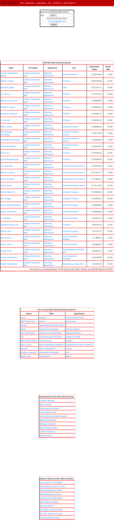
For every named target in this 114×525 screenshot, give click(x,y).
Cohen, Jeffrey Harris (48, 412)
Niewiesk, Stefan (7, 88)
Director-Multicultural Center (51, 490)
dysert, (23, 317)
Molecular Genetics (73, 333)
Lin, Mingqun (6, 218)
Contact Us (57, 3)
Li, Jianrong (5, 120)
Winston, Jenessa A (28, 352)
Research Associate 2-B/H (73, 264)
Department (29, 3)
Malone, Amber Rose (48, 420)
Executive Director (47, 506)
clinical (42, 321)
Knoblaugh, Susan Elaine (10, 140)
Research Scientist (70, 218)
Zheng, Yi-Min (6, 251)
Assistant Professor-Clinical (74, 166)
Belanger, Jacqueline (48, 424)
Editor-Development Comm (50, 494)
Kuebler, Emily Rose (47, 432)
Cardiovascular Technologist (51, 483)
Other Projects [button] (69, 3)
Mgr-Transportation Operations (51, 345)
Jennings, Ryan (7, 166)
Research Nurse (45, 341)
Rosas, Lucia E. (7, 244)
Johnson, (24, 348)
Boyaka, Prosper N (8, 107)
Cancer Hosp (71, 321)
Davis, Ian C (5, 153)
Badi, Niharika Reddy (29, 341)
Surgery (69, 348)
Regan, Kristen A (46, 436)
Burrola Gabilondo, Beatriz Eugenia (53, 416)
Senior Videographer (47, 348)
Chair (65, 88)
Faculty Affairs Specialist (50, 517)
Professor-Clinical (70, 74)
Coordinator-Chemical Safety (51, 510)
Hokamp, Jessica (7, 172)
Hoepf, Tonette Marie (9, 264)
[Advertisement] (57, 45)
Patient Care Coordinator (49, 329)
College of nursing (73, 337)
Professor (67, 81)
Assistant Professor (70, 192)
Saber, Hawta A (46, 404)
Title (22, 3)
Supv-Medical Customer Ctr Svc (52, 486)
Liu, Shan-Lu (5, 94)
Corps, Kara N (6, 186)
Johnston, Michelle (47, 401)
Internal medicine (72, 329)
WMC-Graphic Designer (49, 502)
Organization (41, 3)
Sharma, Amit (6, 231)
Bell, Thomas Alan (28, 321)
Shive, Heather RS (8, 192)
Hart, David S (6, 238)
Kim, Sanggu (6, 199)
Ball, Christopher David (48, 428)
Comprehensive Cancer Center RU (79, 345)
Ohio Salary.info (9, 3)
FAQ (49, 3)
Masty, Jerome (6, 127)
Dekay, (23, 329)
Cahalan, (24, 325)
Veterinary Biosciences (75, 317)
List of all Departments (57, 21)
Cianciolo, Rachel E (8, 146)
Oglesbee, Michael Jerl (10, 225)
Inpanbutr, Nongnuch (9, 114)
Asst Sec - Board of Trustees (51, 514)
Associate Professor (71, 127)
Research (42, 317)
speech (68, 356)
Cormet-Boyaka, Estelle (10, 159)
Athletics (69, 341)
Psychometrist (45, 356)
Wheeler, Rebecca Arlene (49, 408)
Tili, (22, 337)
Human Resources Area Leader (51, 325)
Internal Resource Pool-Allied (50, 337)
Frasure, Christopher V (9, 257)
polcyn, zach (26, 356)
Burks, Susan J (26, 345)
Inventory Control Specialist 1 (51, 498)
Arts (67, 352)
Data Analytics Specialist (49, 352)
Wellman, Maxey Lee (9, 101)
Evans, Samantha (7, 179)
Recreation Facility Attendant (50, 333)
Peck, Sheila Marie (28, 333)
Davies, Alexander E (8, 212)
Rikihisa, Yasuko (7, 81)
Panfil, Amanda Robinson (11, 205)
